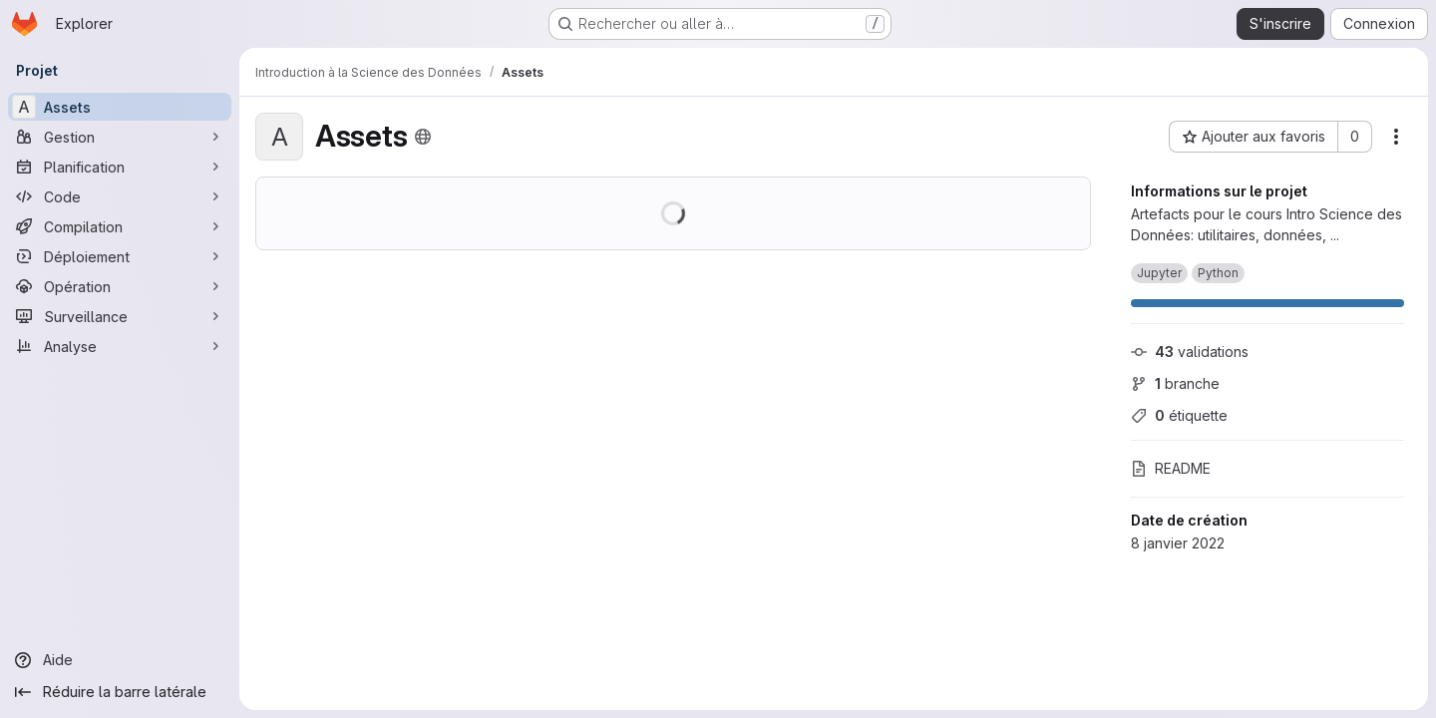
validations (1190, 351)
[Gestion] (119, 137)
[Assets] (119, 107)
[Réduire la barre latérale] (119, 692)
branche (1175, 383)
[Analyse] (119, 346)
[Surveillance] (119, 316)
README (1171, 468)
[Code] (119, 196)
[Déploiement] (119, 256)
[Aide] (119, 660)
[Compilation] (119, 226)
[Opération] (119, 286)
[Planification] (119, 166)
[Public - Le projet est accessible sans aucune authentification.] (423, 137)
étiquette (1179, 415)
